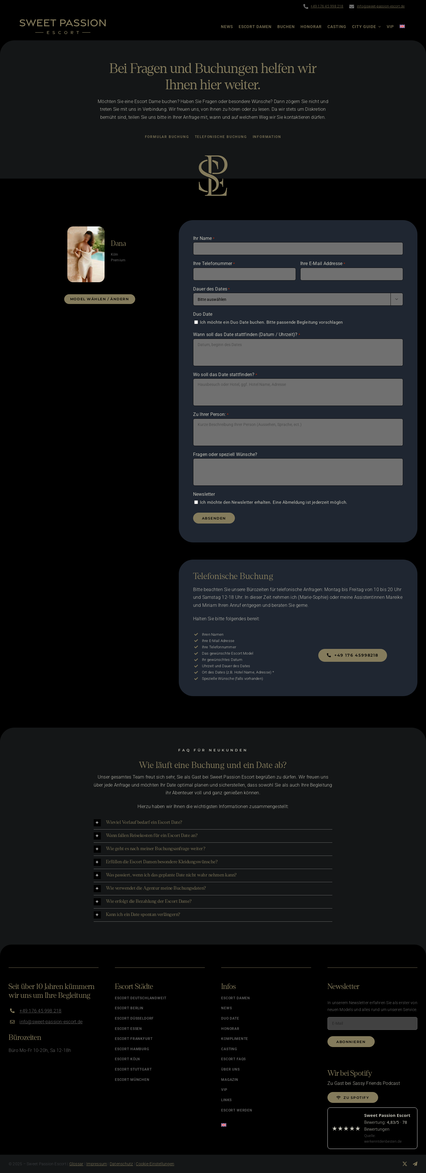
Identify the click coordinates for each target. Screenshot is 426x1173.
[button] (213, 822)
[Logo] (62, 21)
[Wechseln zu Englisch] (399, 27)
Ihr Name (204, 239)
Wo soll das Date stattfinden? (225, 375)
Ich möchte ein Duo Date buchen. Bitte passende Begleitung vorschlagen (271, 322)
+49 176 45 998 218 (327, 6)
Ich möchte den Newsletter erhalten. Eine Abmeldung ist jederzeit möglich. (273, 502)
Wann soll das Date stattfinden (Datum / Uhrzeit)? (246, 335)
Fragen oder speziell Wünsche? (225, 454)
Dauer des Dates (211, 289)
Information (267, 137)
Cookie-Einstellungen (155, 1164)
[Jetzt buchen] (352, 655)
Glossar (76, 1164)
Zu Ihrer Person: (211, 415)
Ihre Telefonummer (214, 264)
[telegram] (415, 1164)
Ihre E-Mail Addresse (322, 264)
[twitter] (405, 1164)
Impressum (96, 1164)
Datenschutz (121, 1164)
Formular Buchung (167, 137)
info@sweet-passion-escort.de (381, 6)
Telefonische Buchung (221, 137)
